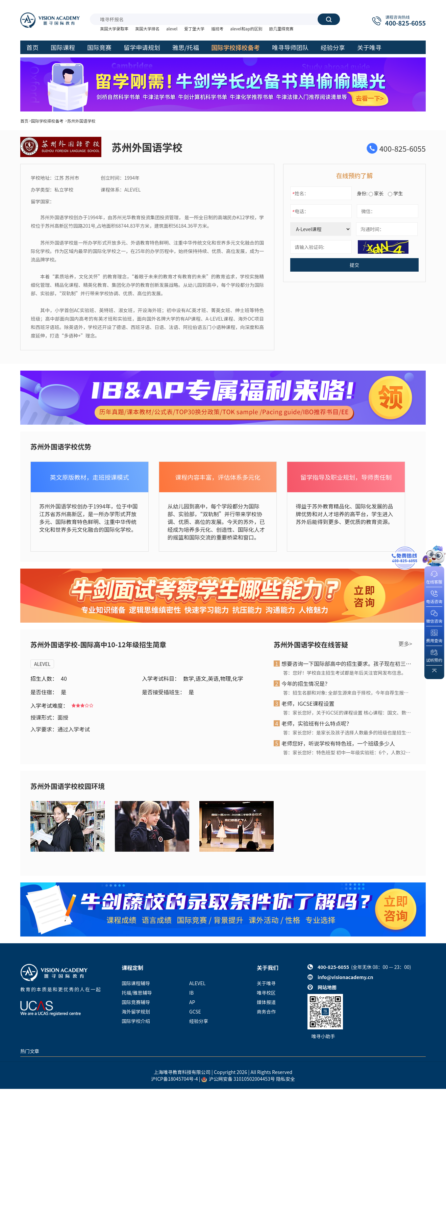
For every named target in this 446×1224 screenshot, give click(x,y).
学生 (395, 193)
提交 (354, 264)
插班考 (217, 28)
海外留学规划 (136, 1011)
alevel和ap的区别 (246, 28)
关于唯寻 (266, 983)
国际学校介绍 (136, 1021)
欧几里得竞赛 (281, 28)
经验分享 (198, 1021)
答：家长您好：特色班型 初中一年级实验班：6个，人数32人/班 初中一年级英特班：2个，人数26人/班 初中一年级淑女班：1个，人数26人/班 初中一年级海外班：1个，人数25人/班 (347, 752)
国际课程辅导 (136, 983)
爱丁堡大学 (194, 28)
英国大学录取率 (114, 28)
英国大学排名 (147, 28)
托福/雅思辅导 (137, 992)
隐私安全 (285, 1078)
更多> (405, 644)
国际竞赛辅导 (136, 1002)
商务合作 (266, 1011)
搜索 (328, 19)
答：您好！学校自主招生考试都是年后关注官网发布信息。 (344, 672)
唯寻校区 (266, 992)
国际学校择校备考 (47, 121)
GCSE (195, 1011)
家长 (376, 193)
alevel (171, 28)
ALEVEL (42, 663)
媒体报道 (266, 1002)
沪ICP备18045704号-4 (174, 1078)
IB (191, 992)
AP (192, 1002)
